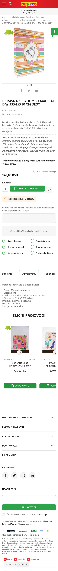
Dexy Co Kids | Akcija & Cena (13, 17)
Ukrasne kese (45, 20)
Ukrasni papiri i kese (30, 20)
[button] (49, 190)
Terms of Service (18, 524)
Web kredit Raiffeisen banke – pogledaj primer (29, 231)
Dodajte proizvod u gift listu (19, 199)
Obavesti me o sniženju (46, 172)
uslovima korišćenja (38, 514)
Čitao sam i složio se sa (27, 515)
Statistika (21, 559)
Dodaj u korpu (28, 188)
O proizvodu (29, 273)
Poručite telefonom (29, 10)
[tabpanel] (29, 51)
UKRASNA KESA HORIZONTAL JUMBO (20, 364)
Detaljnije (7, 131)
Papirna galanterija (12, 20)
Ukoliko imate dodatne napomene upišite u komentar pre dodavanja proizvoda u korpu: (28, 209)
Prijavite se (29, 507)
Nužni (9, 559)
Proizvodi (31, 17)
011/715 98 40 (29, 13)
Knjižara (40, 17)
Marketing (35, 559)
